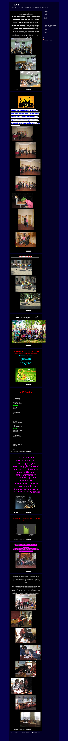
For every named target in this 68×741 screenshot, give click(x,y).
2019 (45, 14)
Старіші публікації (36, 732)
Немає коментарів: (22, 89)
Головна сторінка (26, 732)
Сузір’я (15, 4)
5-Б (44, 39)
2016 (45, 18)
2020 (45, 13)
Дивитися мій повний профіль (48, 40)
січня (46, 30)
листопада (46, 19)
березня (46, 29)
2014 (45, 33)
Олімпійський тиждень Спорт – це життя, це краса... (50, 26)
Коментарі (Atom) (19, 734)
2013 (45, 35)
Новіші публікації (15, 732)
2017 (45, 17)
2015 (45, 32)
